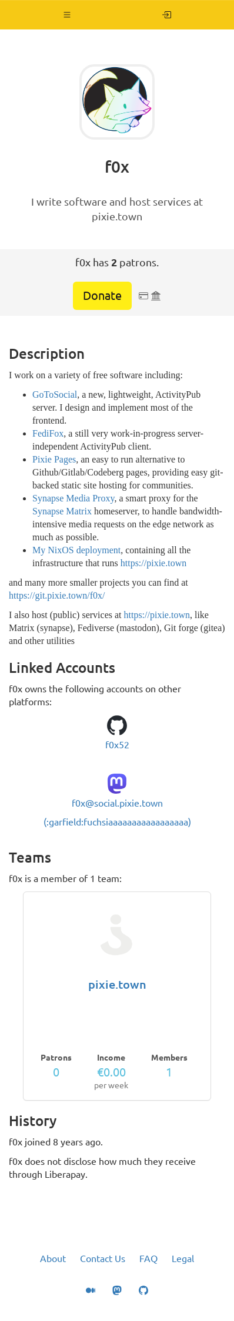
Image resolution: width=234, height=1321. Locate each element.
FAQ (148, 1258)
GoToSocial (54, 394)
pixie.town (117, 984)
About (53, 1258)
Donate (102, 295)
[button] (67, 14)
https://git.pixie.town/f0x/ (57, 595)
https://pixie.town (153, 563)
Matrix (79, 511)
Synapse (47, 511)
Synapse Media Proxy (73, 498)
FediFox (47, 433)
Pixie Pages (54, 459)
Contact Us (102, 1258)
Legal (183, 1258)
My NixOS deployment (76, 550)
